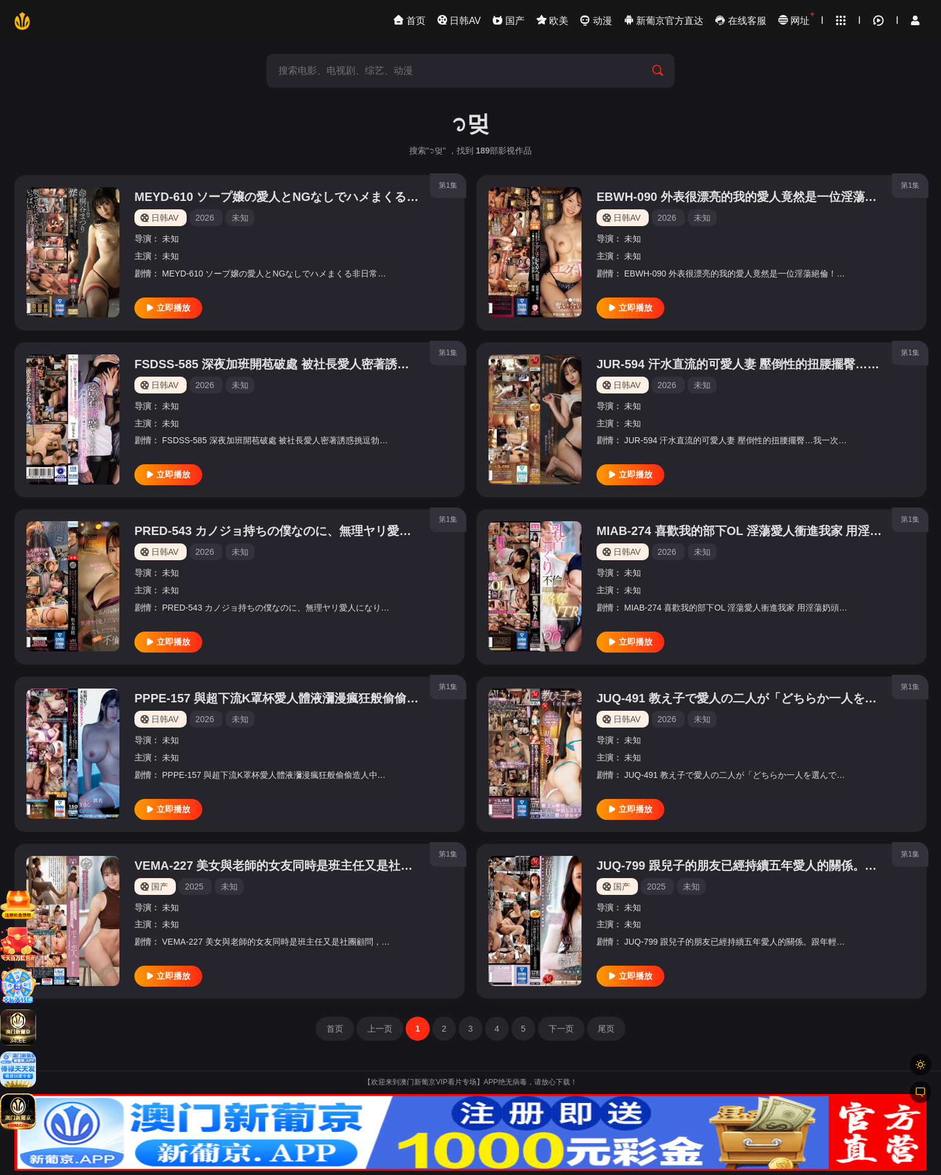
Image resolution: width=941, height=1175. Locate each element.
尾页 (606, 1028)
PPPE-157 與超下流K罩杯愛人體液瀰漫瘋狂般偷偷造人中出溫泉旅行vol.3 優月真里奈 (364, 698)
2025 (194, 886)
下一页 (561, 1028)
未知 (170, 239)
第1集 (448, 185)
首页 (334, 1028)
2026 (205, 218)
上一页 (379, 1028)
